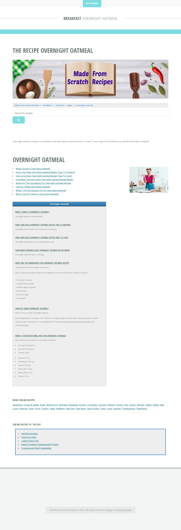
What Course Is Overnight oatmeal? (33, 168)
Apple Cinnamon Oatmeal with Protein (40, 444)
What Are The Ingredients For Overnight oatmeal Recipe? (43, 183)
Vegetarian (141, 408)
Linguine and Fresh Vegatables (36, 448)
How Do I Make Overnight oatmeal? (33, 186)
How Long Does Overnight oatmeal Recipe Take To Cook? (44, 176)
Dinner (119, 405)
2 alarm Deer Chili (30, 440)
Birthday (63, 405)
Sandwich (60, 408)
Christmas (92, 405)
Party (31, 408)
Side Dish (70, 408)
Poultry (45, 408)
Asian (42, 405)
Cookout (102, 405)
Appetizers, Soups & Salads (26, 405)
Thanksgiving (128, 408)
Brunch (82, 405)
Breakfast (72, 18)
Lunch (16, 408)
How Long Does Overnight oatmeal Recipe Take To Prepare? (45, 172)
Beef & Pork (52, 405)
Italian (156, 405)
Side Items (81, 408)
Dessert (111, 405)
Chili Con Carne (28, 437)
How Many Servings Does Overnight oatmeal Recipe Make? (44, 179)
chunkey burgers (29, 433)
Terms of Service (123, 510)
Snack (103, 408)
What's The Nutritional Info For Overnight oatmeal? (41, 190)
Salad (52, 408)
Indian (149, 405)
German (141, 405)
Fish (126, 405)
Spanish (117, 408)
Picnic (37, 408)
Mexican (24, 408)
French (132, 405)
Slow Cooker (93, 408)
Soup (109, 408)
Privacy (109, 510)
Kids (162, 405)
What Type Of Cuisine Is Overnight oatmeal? (37, 194)
